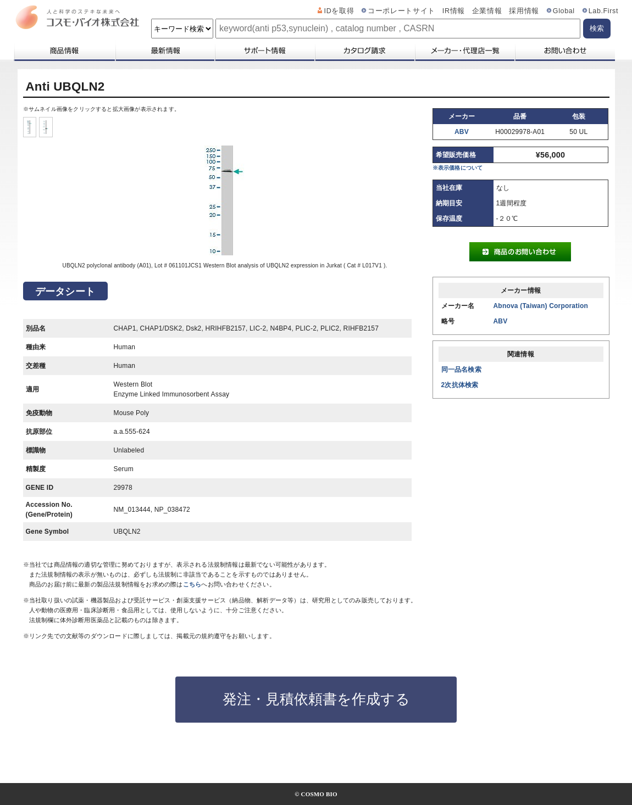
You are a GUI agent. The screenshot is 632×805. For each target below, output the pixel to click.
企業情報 (487, 11)
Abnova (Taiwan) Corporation (541, 306)
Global (564, 11)
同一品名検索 (461, 369)
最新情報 (164, 50)
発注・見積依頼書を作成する (316, 699)
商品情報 (64, 50)
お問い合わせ (564, 50)
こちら (192, 584)
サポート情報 (264, 50)
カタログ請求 (364, 50)
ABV (461, 132)
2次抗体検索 (460, 385)
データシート (65, 291)
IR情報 (453, 11)
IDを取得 (339, 11)
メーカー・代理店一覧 (464, 50)
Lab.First (603, 11)
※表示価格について (458, 168)
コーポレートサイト (401, 11)
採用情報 (524, 11)
